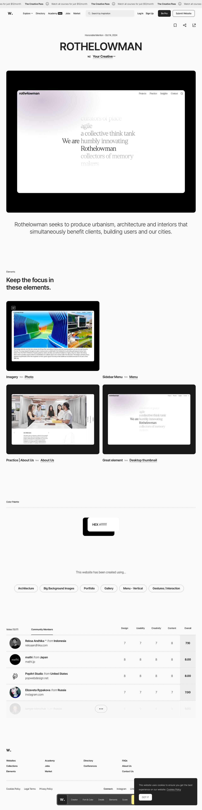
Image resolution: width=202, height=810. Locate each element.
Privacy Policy (46, 788)
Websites (11, 760)
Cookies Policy (13, 788)
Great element (113, 460)
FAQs (124, 760)
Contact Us (128, 771)
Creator (74, 799)
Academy (55, 13)
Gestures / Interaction (166, 588)
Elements (113, 799)
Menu (133, 377)
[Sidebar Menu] (149, 336)
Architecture (26, 588)
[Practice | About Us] (52, 419)
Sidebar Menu (113, 377)
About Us (47, 460)
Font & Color (88, 799)
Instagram (121, 788)
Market (76, 13)
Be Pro (164, 13)
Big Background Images (59, 588)
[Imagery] (52, 336)
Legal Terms (30, 788)
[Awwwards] (10, 13)
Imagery (12, 377)
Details (101, 799)
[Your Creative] (101, 56)
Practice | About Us (20, 460)
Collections (12, 766)
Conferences (90, 766)
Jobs (67, 13)
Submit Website (183, 13)
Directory (40, 13)
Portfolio (89, 588)
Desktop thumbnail (143, 460)
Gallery (108, 588)
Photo (29, 377)
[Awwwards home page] (62, 799)
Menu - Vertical (133, 588)
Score (125, 799)
